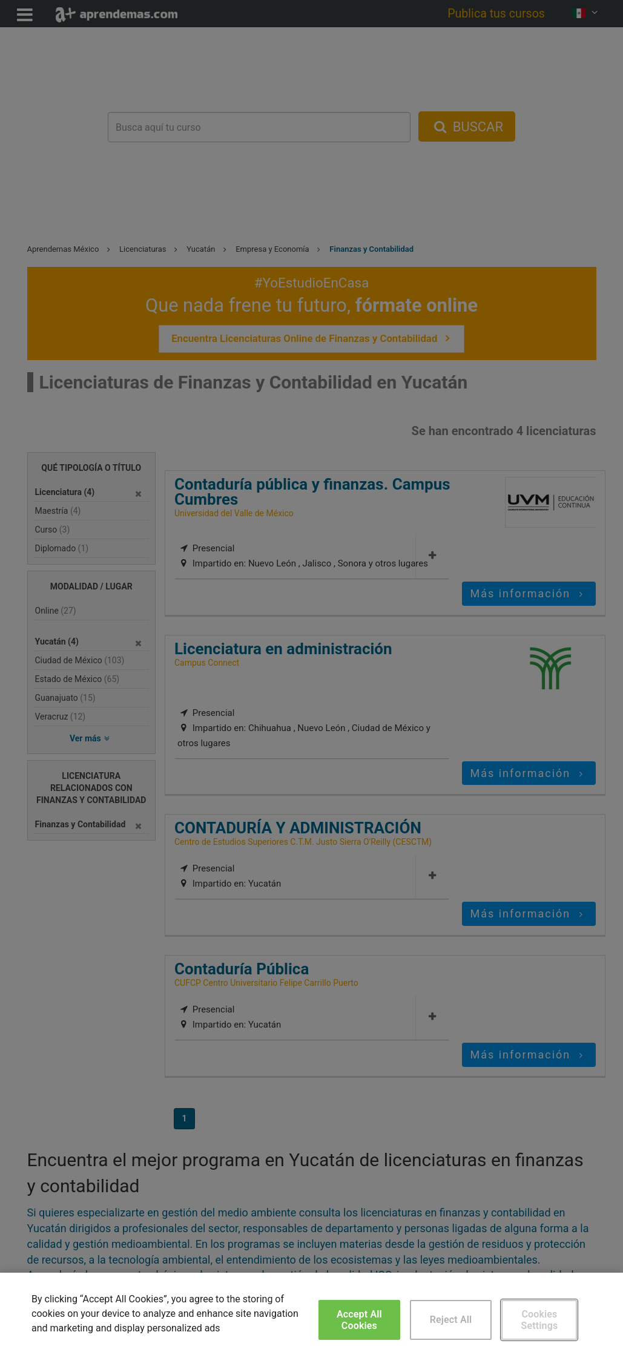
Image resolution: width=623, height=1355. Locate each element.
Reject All (451, 1319)
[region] (311, 1314)
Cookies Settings (539, 1319)
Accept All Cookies (359, 1319)
